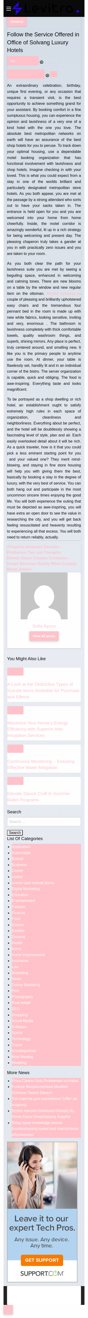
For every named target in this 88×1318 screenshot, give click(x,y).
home (16, 949)
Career (17, 871)
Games (18, 925)
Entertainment (23, 901)
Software (19, 1027)
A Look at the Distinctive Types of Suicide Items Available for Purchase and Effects (43, 690)
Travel (17, 1045)
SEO (16, 1009)
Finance (18, 913)
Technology (21, 1039)
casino (17, 877)
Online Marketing (26, 985)
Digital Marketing (26, 889)
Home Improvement (28, 955)
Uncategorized (24, 1051)
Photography (22, 997)
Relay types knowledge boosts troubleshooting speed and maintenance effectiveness (45, 1129)
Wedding (19, 1063)
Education (20, 895)
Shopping (20, 1015)
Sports (17, 1033)
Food (16, 919)
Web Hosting (22, 1057)
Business (19, 865)
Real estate (21, 1003)
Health (17, 943)
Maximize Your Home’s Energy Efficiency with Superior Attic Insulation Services (37, 729)
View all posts (44, 636)
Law (15, 967)
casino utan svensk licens (33, 883)
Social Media (22, 1021)
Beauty (17, 859)
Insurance (20, 961)
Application (21, 847)
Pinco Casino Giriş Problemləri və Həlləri (45, 1081)
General (17, 21)
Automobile (21, 853)
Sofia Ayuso (25, 61)
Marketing (20, 973)
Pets (15, 991)
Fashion (18, 907)
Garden (18, 931)
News (16, 979)
